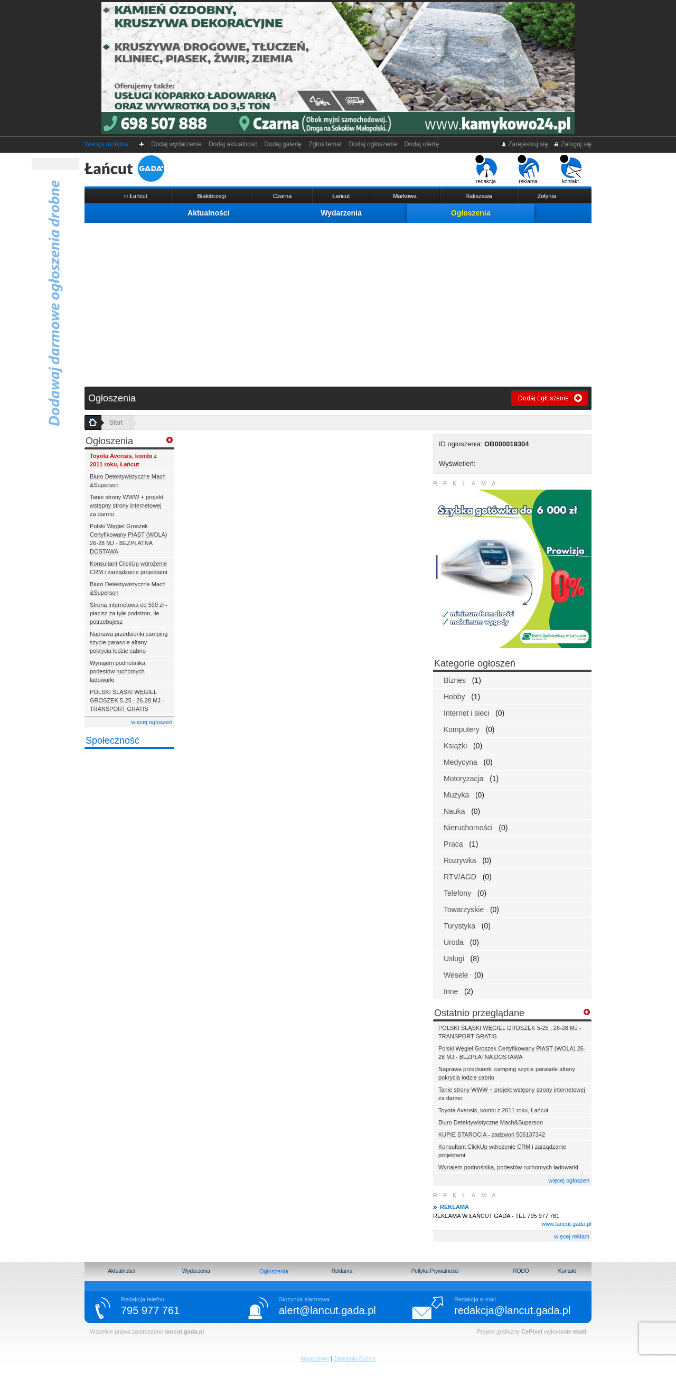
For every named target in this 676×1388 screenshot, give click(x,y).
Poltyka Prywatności (434, 1271)
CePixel (531, 1331)
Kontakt (567, 1271)
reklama (528, 169)
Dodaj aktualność (232, 144)
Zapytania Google (354, 1359)
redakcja (486, 169)
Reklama (342, 1271)
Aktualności (208, 213)
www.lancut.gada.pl (566, 1224)
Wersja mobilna (106, 144)
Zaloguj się (572, 144)
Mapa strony (315, 1359)
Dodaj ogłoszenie (373, 144)
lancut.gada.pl (184, 1331)
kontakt (570, 169)
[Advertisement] (338, 302)
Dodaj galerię (283, 144)
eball (579, 1331)
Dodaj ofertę (422, 144)
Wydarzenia (341, 213)
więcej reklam (571, 1236)
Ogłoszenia (471, 213)
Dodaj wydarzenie (176, 144)
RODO (521, 1271)
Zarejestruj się (524, 144)
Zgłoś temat (325, 144)
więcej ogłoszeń (151, 722)
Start (116, 422)
